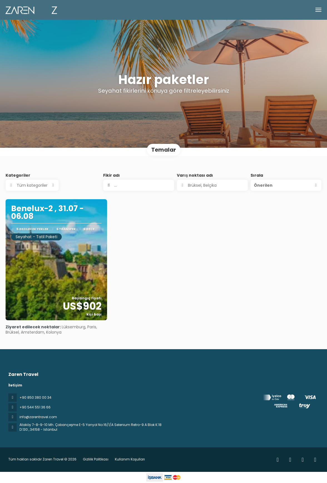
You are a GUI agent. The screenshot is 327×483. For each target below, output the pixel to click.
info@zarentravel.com (38, 417)
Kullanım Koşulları (129, 459)
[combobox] (212, 185)
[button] (286, 185)
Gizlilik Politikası (95, 459)
